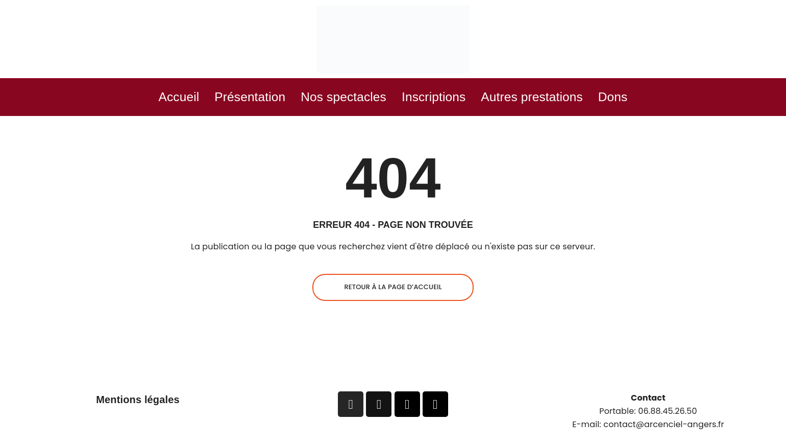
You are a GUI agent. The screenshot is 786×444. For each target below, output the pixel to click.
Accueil (139, 98)
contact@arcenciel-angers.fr (663, 427)
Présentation (223, 98)
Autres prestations (558, 98)
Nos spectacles (334, 98)
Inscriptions (441, 98)
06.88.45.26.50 (667, 414)
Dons (653, 98)
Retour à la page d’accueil (392, 290)
